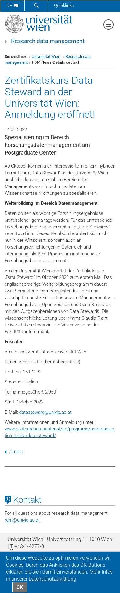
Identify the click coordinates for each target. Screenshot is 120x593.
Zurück (14, 451)
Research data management (48, 41)
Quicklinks (64, 5)
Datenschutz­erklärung (52, 579)
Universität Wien (46, 56)
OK (19, 587)
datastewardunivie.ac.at (45, 412)
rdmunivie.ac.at (22, 520)
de (12, 5)
